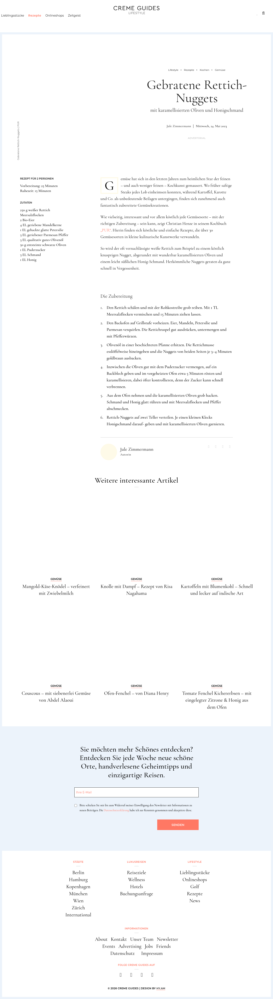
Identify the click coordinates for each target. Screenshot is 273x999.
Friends (163, 946)
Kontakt (119, 939)
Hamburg (78, 880)
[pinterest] (142, 976)
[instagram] (131, 976)
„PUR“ (105, 230)
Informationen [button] (136, 928)
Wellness (136, 880)
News (194, 901)
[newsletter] (152, 976)
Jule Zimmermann (179, 126)
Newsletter (167, 939)
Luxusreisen (39, 13)
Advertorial (197, 138)
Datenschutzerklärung (116, 810)
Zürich (78, 908)
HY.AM (160, 988)
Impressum (152, 953)
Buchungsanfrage (136, 894)
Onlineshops (62, 22)
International (78, 915)
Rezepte (41, 22)
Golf (194, 887)
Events (108, 946)
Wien (78, 901)
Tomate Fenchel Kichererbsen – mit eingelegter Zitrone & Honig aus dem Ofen (217, 700)
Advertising (129, 946)
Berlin (78, 873)
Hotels (136, 887)
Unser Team (141, 939)
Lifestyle (67, 13)
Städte (14, 13)
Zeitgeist (81, 22)
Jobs (149, 946)
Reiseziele (136, 873)
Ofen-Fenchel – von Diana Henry (136, 693)
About (101, 939)
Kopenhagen (78, 887)
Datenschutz (122, 953)
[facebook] (120, 976)
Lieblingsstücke (19, 22)
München (78, 894)
